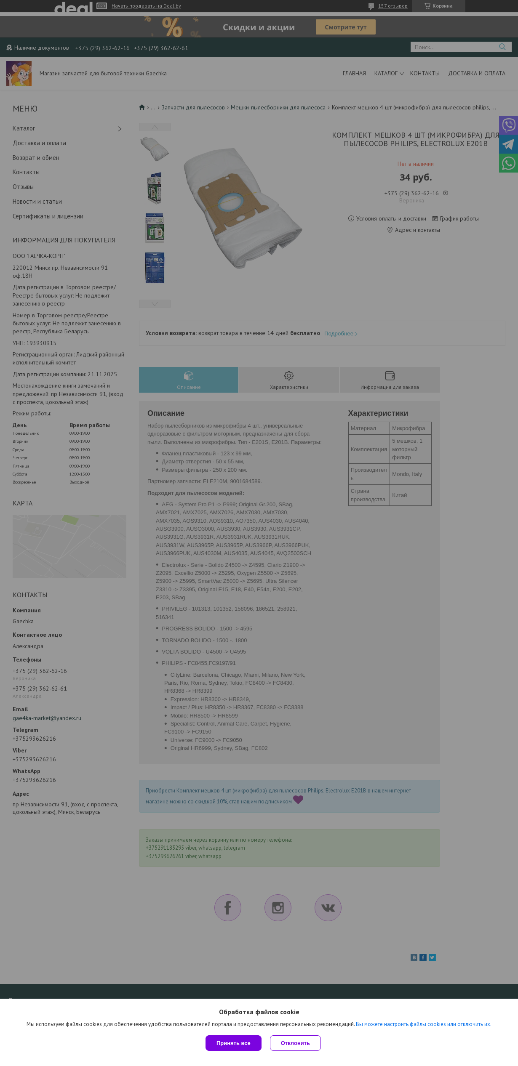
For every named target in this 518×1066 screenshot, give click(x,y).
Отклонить (295, 1043)
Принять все (233, 1043)
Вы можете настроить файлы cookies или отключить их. (423, 1024)
